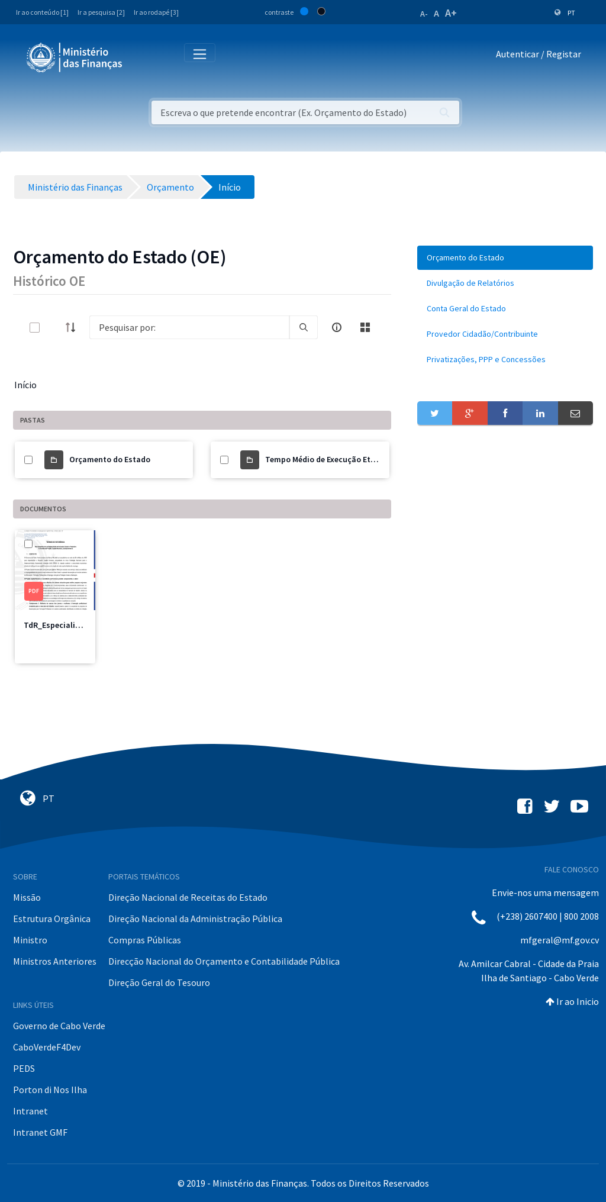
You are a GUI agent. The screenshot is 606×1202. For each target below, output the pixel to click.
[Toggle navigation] (141, 56)
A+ (451, 13)
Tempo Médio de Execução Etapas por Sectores (351, 459)
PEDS (24, 1068)
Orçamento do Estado (109, 459)
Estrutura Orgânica (52, 918)
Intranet (30, 1111)
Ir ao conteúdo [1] (42, 12)
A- (424, 13)
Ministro (30, 940)
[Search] (189, 327)
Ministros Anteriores (54, 961)
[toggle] (54, 327)
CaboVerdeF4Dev (46, 1047)
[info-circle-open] (336, 327)
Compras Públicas (144, 940)
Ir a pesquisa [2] (101, 12)
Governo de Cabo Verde (59, 1026)
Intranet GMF (40, 1132)
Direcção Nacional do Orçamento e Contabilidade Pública (224, 961)
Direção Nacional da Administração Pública (195, 918)
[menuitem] (505, 258)
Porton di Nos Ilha (50, 1089)
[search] (303, 327)
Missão (27, 897)
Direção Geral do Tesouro (159, 982)
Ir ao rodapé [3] (156, 12)
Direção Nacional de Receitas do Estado (187, 897)
